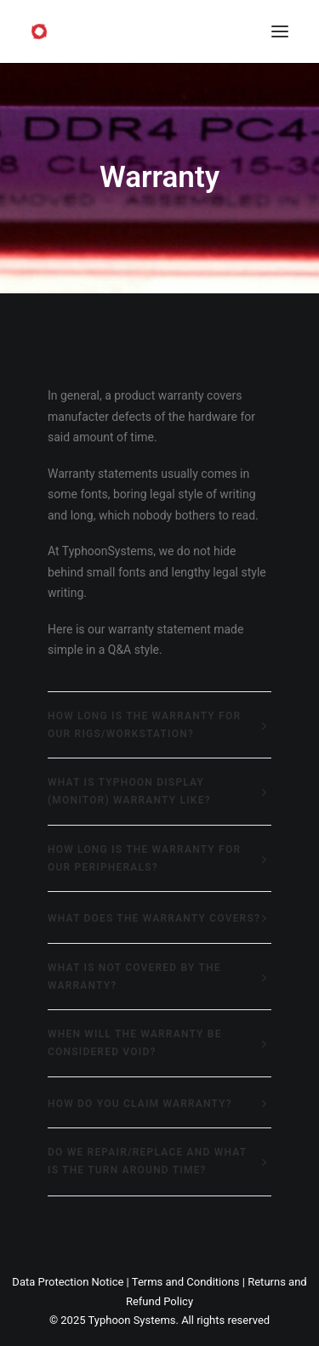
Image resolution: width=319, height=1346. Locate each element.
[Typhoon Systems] (39, 31)
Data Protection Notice (67, 1281)
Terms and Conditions (186, 1281)
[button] (280, 31)
